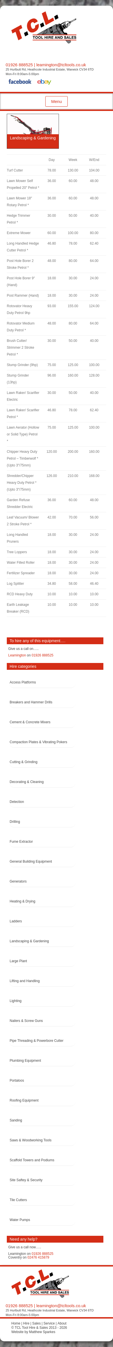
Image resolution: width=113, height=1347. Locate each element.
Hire (26, 1323)
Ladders (16, 921)
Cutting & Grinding (23, 762)
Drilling (15, 822)
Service (49, 1323)
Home (15, 1323)
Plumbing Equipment (25, 1061)
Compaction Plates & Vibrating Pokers (38, 742)
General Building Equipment (31, 861)
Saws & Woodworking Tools (31, 1140)
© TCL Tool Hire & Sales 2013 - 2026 (39, 1328)
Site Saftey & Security (26, 1180)
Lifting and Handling (25, 981)
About (61, 1323)
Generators (18, 881)
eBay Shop (44, 82)
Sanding (16, 1120)
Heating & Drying (22, 901)
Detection (17, 802)
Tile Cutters (18, 1200)
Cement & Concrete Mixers (30, 722)
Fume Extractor (21, 842)
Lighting (16, 1001)
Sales (36, 1323)
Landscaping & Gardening (29, 941)
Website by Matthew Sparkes (33, 1332)
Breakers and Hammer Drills (31, 702)
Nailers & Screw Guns (26, 1021)
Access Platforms (23, 682)
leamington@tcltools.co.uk (61, 64)
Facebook (20, 82)
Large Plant (18, 961)
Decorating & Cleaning (27, 782)
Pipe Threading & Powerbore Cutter (36, 1041)
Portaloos (17, 1080)
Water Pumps (20, 1220)
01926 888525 (19, 64)
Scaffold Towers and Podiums (32, 1160)
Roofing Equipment (24, 1100)
